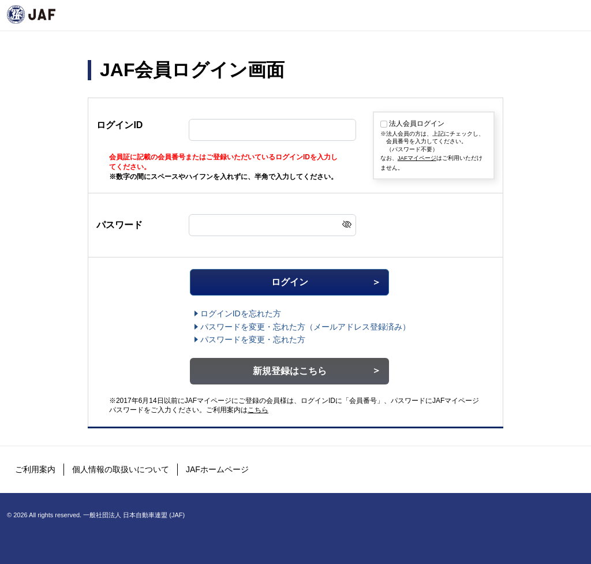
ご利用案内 (35, 469)
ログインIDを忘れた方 (240, 313)
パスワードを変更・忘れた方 (252, 339)
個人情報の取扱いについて (120, 469)
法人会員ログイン (416, 123)
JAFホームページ (217, 469)
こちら (258, 410)
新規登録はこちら (290, 371)
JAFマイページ (417, 158)
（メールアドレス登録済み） (305, 326)
